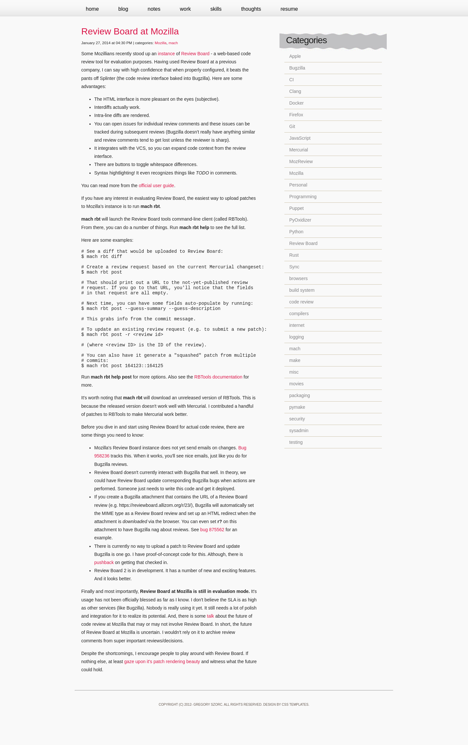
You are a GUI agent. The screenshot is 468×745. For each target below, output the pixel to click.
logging (296, 337)
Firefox (296, 114)
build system (302, 290)
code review (301, 301)
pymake (297, 407)
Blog (123, 9)
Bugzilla (297, 68)
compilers (299, 313)
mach (173, 43)
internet (297, 325)
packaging (299, 395)
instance (166, 53)
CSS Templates (295, 727)
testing (296, 442)
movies (296, 383)
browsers (298, 278)
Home (92, 9)
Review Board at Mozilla (130, 31)
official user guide (156, 185)
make (294, 360)
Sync (294, 266)
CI (291, 79)
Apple (295, 56)
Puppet (296, 208)
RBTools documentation (218, 399)
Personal (298, 184)
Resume (289, 9)
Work (185, 9)
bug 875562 (212, 552)
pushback (104, 584)
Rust (294, 255)
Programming (303, 196)
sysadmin (298, 430)
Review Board (195, 53)
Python (296, 231)
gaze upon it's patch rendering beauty (162, 684)
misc (294, 372)
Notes (154, 9)
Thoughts (251, 9)
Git (292, 126)
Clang (295, 91)
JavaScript (299, 138)
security (297, 418)
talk (210, 638)
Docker (296, 103)
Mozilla (160, 43)
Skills (216, 9)
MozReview (301, 161)
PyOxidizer (300, 220)
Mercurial (298, 149)
